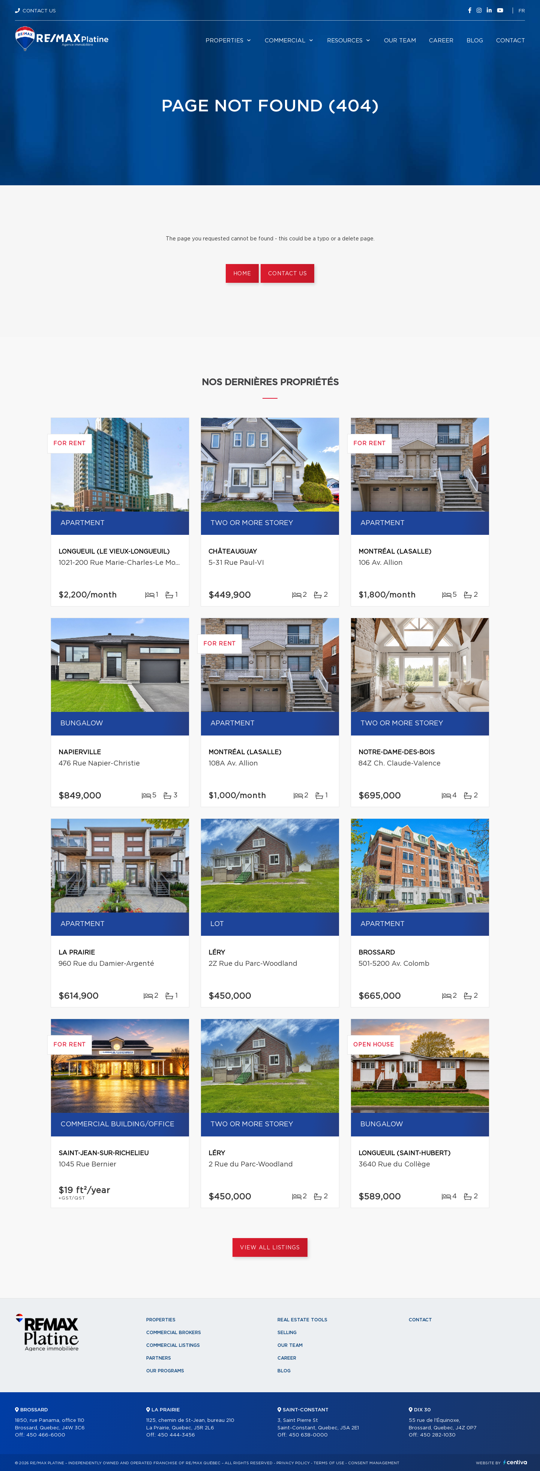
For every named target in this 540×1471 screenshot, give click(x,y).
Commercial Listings (173, 1345)
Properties (224, 41)
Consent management (373, 1463)
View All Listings (270, 1247)
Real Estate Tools (302, 1320)
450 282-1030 (438, 1435)
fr (522, 11)
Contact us (287, 273)
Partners (158, 1358)
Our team (400, 41)
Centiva (515, 1462)
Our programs (165, 1371)
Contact (510, 41)
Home (242, 273)
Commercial (285, 41)
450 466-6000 (45, 1435)
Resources (345, 41)
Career (441, 41)
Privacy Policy (293, 1463)
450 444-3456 (176, 1435)
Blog (474, 41)
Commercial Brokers (173, 1332)
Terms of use (329, 1463)
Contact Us (39, 11)
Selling (287, 1332)
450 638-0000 (308, 1435)
